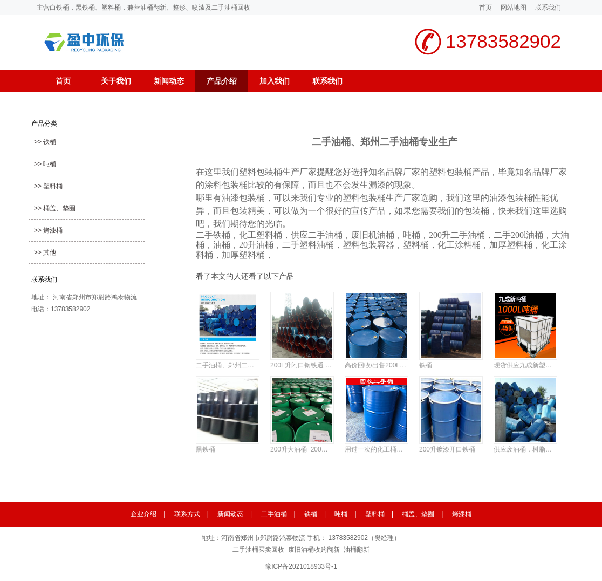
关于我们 (116, 81)
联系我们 (548, 7)
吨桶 (340, 514)
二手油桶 (274, 514)
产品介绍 (222, 81)
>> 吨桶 (45, 164)
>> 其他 (45, 252)
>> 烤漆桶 (48, 230)
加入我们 (274, 81)
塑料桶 (375, 514)
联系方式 (187, 514)
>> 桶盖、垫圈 (55, 208)
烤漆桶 (461, 514)
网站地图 (513, 7)
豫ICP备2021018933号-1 (301, 566)
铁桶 (310, 514)
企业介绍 (143, 514)
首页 (485, 7)
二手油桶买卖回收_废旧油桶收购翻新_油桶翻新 (300, 549)
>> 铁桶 (45, 142)
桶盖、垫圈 (418, 514)
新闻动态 (169, 81)
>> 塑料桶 (48, 186)
